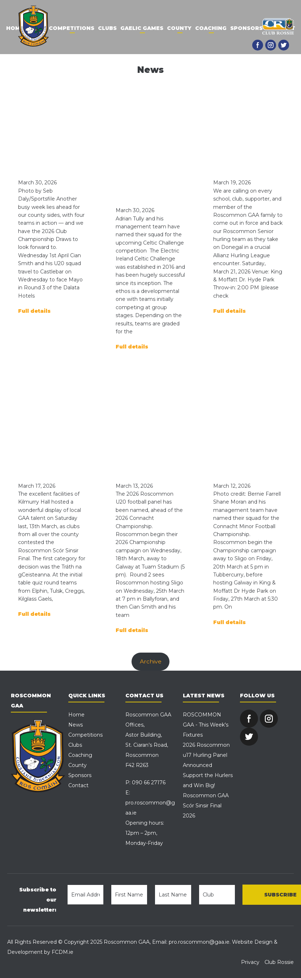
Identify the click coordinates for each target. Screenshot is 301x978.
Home (15, 28)
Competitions (71, 28)
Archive (151, 661)
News (75, 725)
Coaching (211, 28)
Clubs (107, 28)
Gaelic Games (141, 28)
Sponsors (246, 28)
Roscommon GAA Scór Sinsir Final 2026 (206, 805)
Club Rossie (279, 962)
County (179, 28)
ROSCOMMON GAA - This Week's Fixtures (205, 724)
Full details (34, 311)
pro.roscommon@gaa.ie (199, 942)
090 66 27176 (148, 782)
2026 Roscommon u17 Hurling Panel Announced (206, 755)
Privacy (250, 962)
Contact (78, 785)
